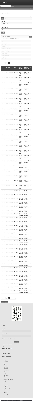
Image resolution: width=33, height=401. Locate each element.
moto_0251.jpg (9, 140)
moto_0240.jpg (9, 229)
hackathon (6, 367)
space (5, 392)
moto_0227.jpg (9, 260)
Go (30, 36)
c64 (4, 363)
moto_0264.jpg (9, 108)
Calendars (20, 400)
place (5, 383)
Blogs (8, 400)
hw (5, 373)
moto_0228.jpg (9, 271)
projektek (12, 38)
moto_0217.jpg (9, 275)
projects (4, 57)
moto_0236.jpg (9, 225)
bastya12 (4, 43)
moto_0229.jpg (9, 252)
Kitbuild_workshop (6, 48)
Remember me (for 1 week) (8, 338)
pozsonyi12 (4, 53)
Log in (30, 1)
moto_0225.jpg (9, 283)
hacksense (6, 368)
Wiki (4, 400)
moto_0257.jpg (9, 134)
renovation (6, 391)
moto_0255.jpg (9, 150)
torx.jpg (8, 180)
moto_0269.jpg (9, 72)
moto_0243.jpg (9, 221)
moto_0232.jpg (9, 244)
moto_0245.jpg (9, 194)
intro (4, 376)
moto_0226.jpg (9, 263)
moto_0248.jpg (9, 190)
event (5, 364)
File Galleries (5, 38)
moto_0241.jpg (9, 213)
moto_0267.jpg (9, 82)
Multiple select (4, 25)
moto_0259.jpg (9, 103)
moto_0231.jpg (9, 256)
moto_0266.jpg (9, 77)
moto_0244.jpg (9, 198)
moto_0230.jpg (9, 267)
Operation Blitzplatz (6, 51)
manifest (5, 378)
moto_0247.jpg (9, 210)
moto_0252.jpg (9, 129)
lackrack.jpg (8, 166)
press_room (6, 385)
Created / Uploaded (26, 69)
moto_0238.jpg (9, 233)
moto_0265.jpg (9, 114)
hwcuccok (5, 13)
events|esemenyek (6, 44)
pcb (4, 382)
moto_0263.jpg (9, 98)
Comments (4, 302)
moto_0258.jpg (9, 93)
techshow (6, 395)
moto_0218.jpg (9, 290)
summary (6, 394)
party (5, 381)
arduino (5, 360)
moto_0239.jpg (9, 217)
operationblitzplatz (8, 379)
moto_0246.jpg (9, 206)
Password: (4, 333)
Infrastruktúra (5, 46)
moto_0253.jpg (9, 155)
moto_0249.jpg (9, 202)
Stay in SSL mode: (6, 348)
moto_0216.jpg (9, 279)
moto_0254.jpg (9, 145)
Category (3, 21)
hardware (6, 370)
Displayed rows (4, 27)
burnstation (6, 361)
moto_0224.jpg (9, 287)
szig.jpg (8, 185)
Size (15, 67)
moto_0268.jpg (9, 88)
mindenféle (4, 50)
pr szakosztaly (5, 55)
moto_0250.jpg (9, 160)
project (5, 386)
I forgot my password (7, 344)
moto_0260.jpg (9, 119)
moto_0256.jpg (9, 124)
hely (4, 371)
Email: (3, 328)
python (5, 389)
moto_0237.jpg (9, 236)
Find (3, 32)
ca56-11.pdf (8, 175)
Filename (8, 67)
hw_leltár (6, 375)
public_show (7, 388)
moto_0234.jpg (9, 240)
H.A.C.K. (4, 2)
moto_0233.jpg (9, 248)
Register (5, 346)
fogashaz (5, 365)
